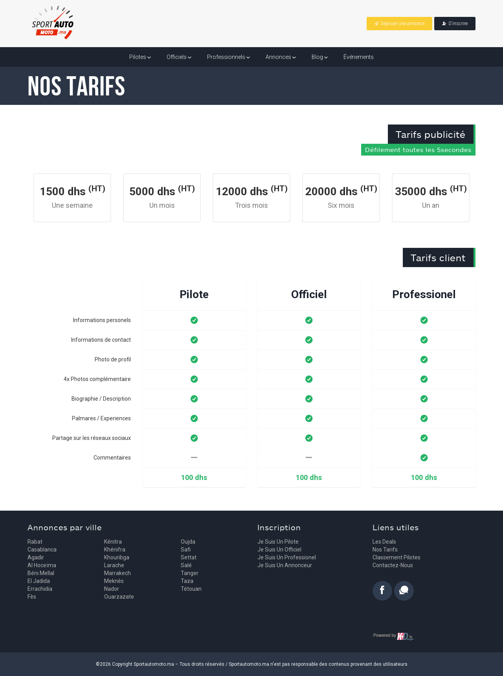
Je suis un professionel (286, 557)
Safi (186, 549)
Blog (320, 57)
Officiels (179, 57)
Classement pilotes (396, 557)
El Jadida (39, 581)
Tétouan (191, 589)
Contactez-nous (393, 565)
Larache (114, 565)
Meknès (114, 581)
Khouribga (116, 557)
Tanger (189, 573)
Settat (188, 557)
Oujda (188, 542)
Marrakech (117, 573)
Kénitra (113, 542)
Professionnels (228, 57)
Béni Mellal (41, 573)
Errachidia (40, 589)
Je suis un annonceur (284, 565)
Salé (186, 565)
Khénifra (114, 549)
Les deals (384, 542)
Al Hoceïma (42, 565)
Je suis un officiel (279, 549)
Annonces (281, 57)
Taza (187, 581)
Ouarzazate (119, 597)
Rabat (35, 542)
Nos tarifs (385, 549)
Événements (358, 57)
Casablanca (42, 549)
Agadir (36, 557)
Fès (32, 597)
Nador (111, 589)
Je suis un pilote (278, 542)
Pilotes (140, 57)
